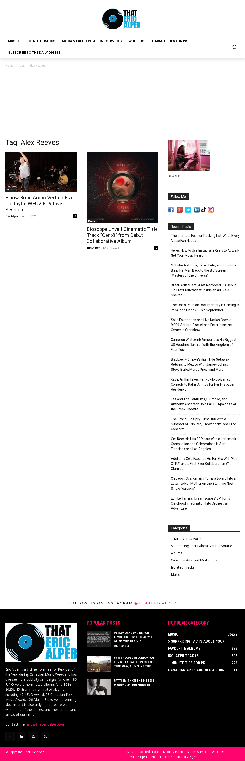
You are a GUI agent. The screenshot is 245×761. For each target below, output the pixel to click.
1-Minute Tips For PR (187, 538)
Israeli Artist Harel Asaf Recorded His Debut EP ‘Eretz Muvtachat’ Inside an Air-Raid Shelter (203, 290)
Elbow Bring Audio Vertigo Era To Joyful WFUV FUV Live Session (38, 203)
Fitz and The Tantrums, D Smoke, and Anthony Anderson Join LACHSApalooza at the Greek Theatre (203, 404)
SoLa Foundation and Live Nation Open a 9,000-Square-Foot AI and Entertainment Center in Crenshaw (201, 325)
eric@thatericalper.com (45, 724)
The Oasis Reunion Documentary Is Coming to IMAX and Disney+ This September (205, 307)
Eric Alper (11, 216)
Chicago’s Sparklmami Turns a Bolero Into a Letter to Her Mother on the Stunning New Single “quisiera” (203, 483)
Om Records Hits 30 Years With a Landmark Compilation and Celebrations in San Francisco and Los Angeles (203, 444)
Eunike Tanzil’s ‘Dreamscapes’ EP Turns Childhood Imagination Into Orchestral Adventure (200, 503)
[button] (234, 47)
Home (9, 66)
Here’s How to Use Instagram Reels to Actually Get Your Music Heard (205, 253)
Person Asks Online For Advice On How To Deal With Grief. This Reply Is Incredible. (136, 637)
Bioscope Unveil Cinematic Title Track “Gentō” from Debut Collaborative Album (122, 235)
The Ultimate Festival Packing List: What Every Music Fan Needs (205, 238)
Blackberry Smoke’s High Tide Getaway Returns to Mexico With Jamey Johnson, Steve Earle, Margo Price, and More (201, 364)
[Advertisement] (122, 104)
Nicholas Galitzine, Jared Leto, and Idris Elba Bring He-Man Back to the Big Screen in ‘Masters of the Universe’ (203, 270)
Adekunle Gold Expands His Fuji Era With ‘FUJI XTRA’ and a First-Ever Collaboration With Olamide (204, 464)
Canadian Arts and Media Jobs (194, 560)
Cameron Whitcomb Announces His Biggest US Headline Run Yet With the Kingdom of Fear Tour (203, 345)
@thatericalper (155, 603)
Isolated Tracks (183, 567)
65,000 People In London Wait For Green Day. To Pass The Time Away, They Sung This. (134, 660)
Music (10, 189)
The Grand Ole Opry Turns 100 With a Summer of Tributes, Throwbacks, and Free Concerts (203, 424)
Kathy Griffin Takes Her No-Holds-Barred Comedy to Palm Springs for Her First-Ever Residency (202, 384)
